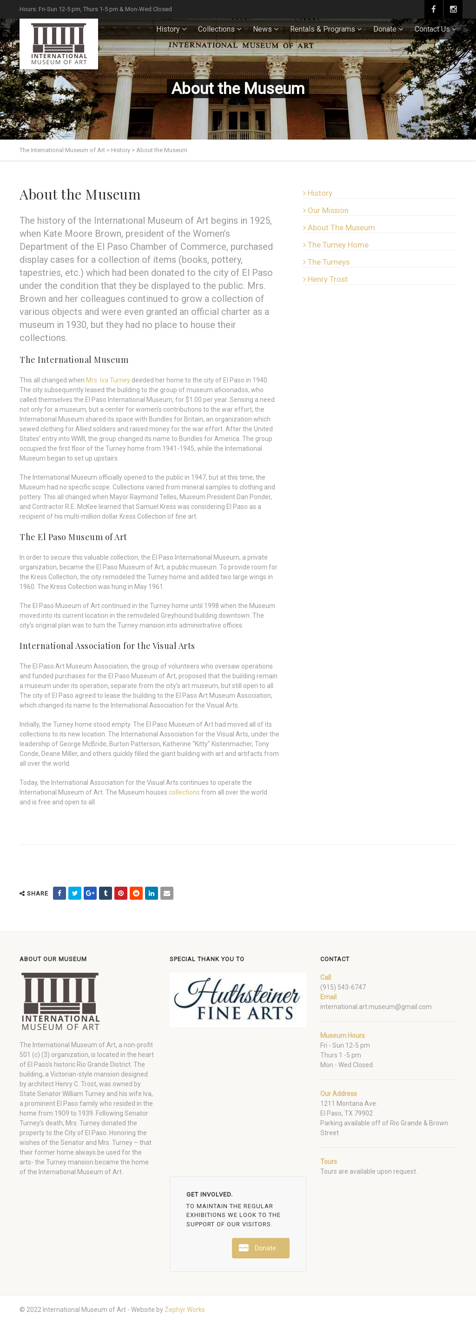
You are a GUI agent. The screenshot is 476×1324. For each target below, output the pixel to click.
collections (184, 792)
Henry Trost (325, 279)
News (262, 29)
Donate (385, 29)
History (168, 29)
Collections (216, 29)
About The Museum (339, 227)
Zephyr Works (185, 1309)
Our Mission (326, 210)
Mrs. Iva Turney (108, 380)
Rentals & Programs (322, 29)
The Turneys (326, 262)
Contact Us (432, 29)
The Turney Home (336, 244)
